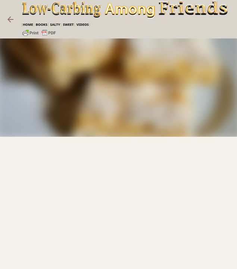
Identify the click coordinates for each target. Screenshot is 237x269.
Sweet (68, 24)
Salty (55, 24)
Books (41, 24)
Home (28, 24)
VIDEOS (83, 24)
